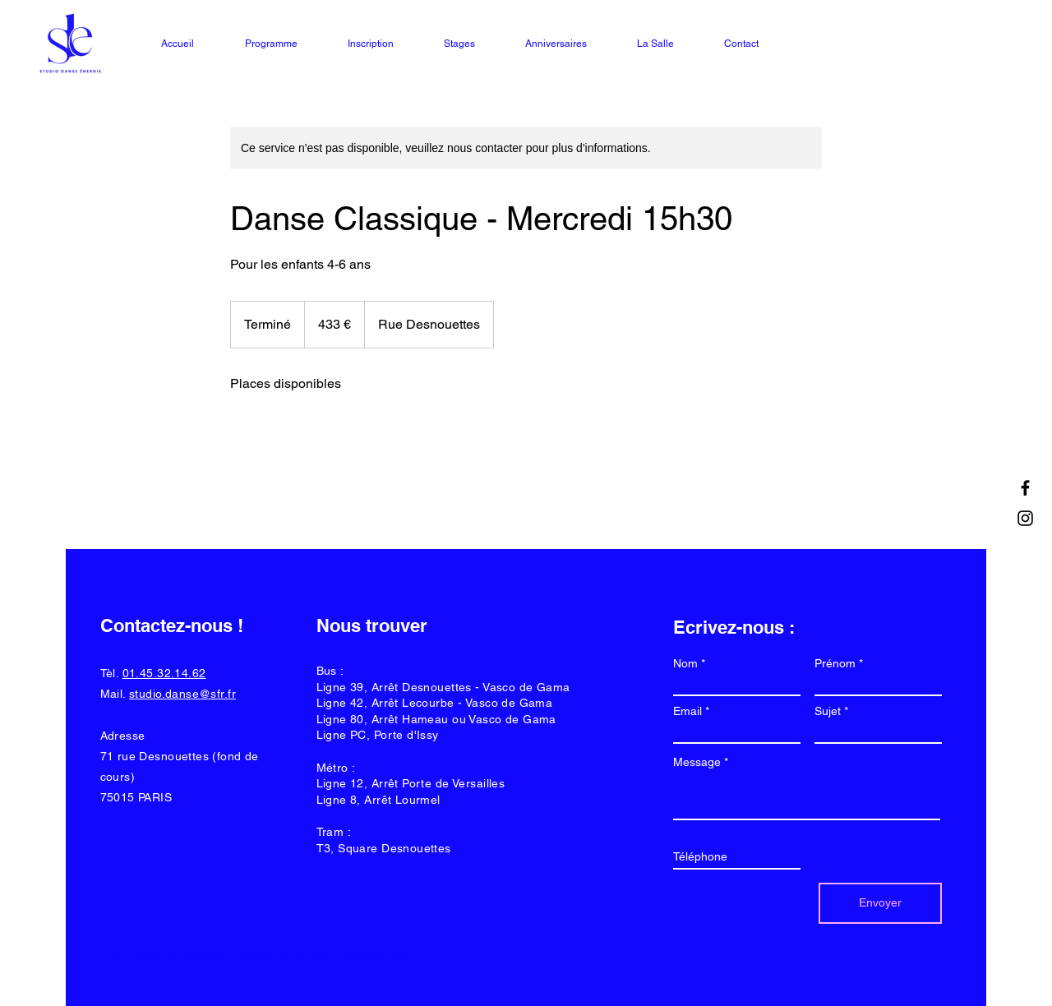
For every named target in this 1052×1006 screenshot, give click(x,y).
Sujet (827, 711)
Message (697, 762)
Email (687, 711)
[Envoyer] (880, 903)
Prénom (835, 663)
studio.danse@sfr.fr (182, 693)
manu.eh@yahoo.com (359, 956)
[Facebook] (1025, 488)
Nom (685, 663)
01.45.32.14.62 (164, 673)
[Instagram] (1025, 518)
